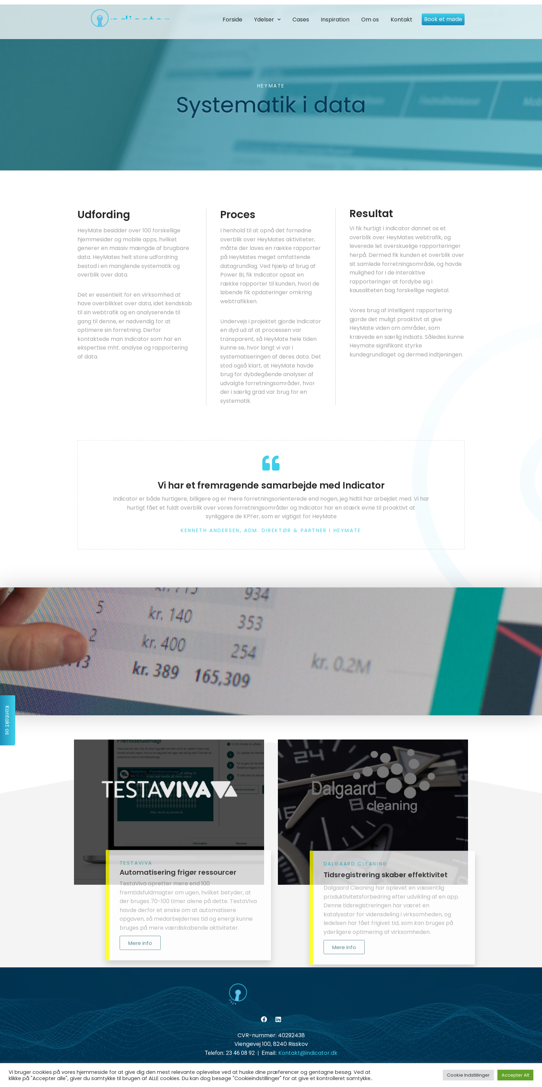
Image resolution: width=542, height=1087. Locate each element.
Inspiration (335, 20)
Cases (300, 20)
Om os (370, 20)
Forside (232, 20)
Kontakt (401, 20)
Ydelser (267, 20)
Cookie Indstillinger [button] (468, 1075)
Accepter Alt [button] (515, 1075)
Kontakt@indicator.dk (307, 1053)
